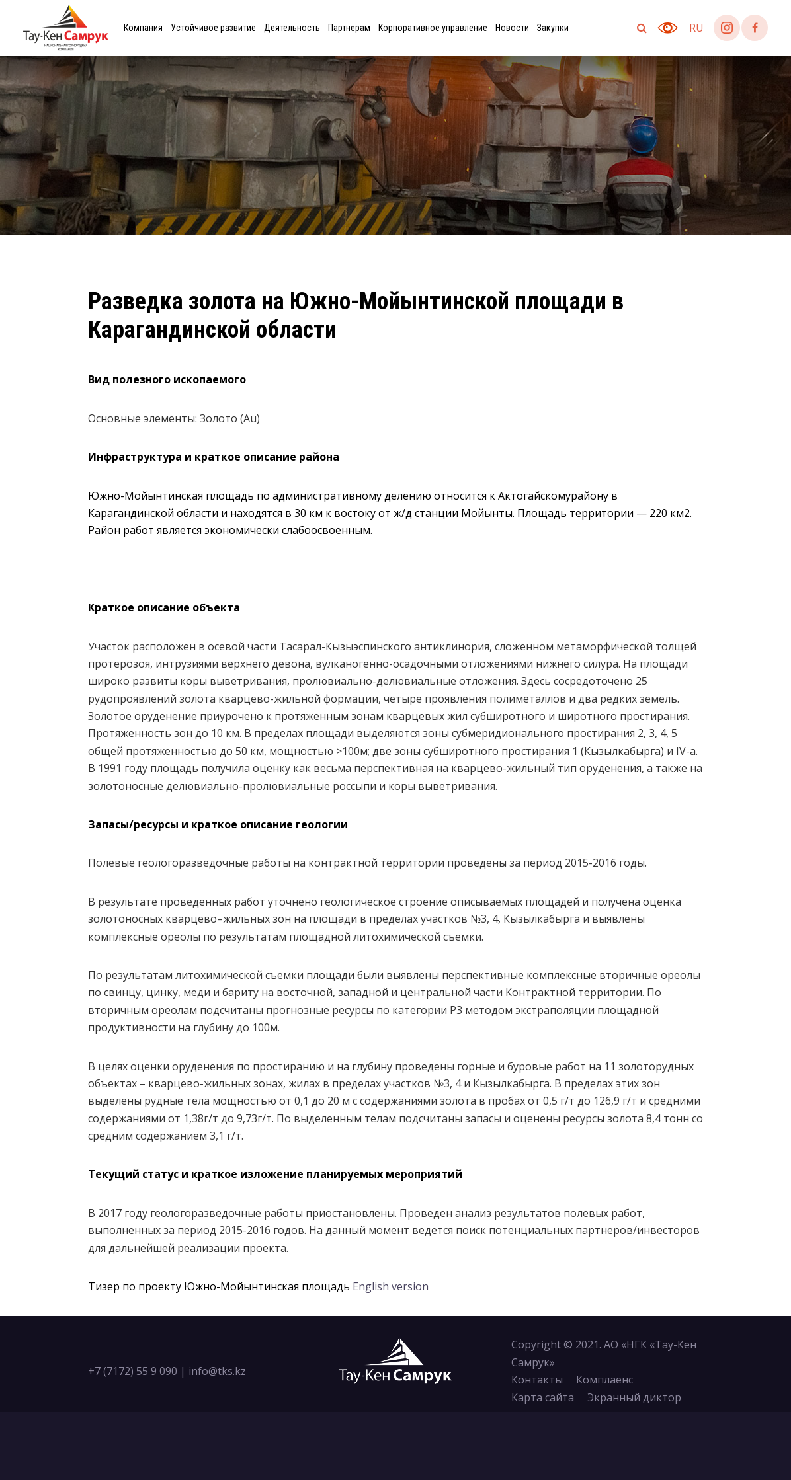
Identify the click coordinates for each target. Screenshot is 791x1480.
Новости (512, 27)
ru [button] (696, 27)
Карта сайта (542, 1397)
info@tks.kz (217, 1371)
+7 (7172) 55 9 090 (132, 1371)
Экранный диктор (634, 1397)
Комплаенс (604, 1379)
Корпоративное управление (432, 27)
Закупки (553, 27)
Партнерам (349, 27)
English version (391, 1286)
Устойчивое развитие (213, 27)
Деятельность (292, 27)
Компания (143, 27)
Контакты (537, 1379)
